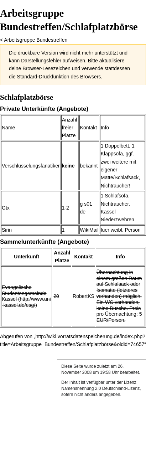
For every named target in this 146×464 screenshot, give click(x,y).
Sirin (7, 230)
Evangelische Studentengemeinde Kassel (24, 293)
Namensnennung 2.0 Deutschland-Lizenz (100, 388)
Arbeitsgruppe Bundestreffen (35, 40)
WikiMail (89, 230)
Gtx (6, 208)
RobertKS (83, 296)
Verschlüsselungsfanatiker (31, 166)
